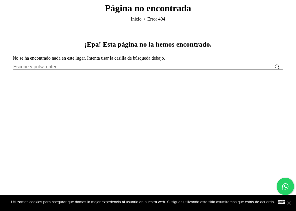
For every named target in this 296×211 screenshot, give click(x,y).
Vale (281, 202)
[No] (289, 203)
